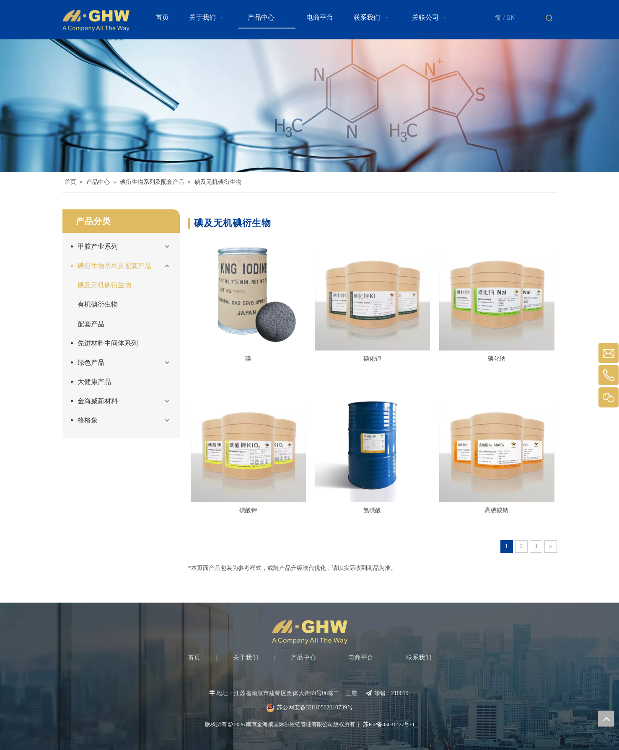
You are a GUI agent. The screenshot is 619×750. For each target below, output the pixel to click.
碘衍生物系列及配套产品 (114, 265)
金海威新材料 (98, 401)
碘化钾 (372, 359)
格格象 (88, 420)
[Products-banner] (309, 105)
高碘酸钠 (496, 510)
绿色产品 (91, 362)
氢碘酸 (372, 510)
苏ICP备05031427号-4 (388, 724)
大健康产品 (94, 381)
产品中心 (303, 657)
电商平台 (360, 657)
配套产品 (91, 323)
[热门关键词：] (549, 18)
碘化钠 (496, 359)
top (606, 719)
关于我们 (245, 657)
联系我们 (418, 657)
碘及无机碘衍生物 (104, 285)
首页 (194, 657)
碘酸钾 (248, 510)
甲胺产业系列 (98, 246)
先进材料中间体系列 (108, 343)
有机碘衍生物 (98, 304)
